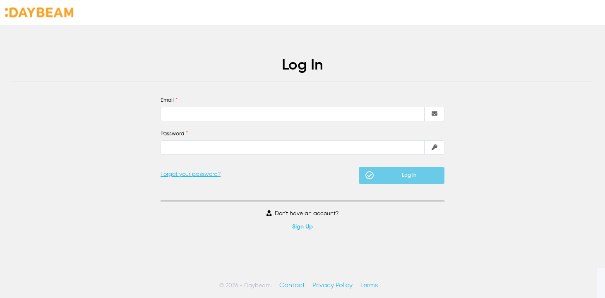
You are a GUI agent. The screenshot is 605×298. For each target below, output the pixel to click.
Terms (369, 285)
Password (172, 134)
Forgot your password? (191, 174)
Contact (292, 285)
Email (167, 100)
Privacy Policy (332, 285)
